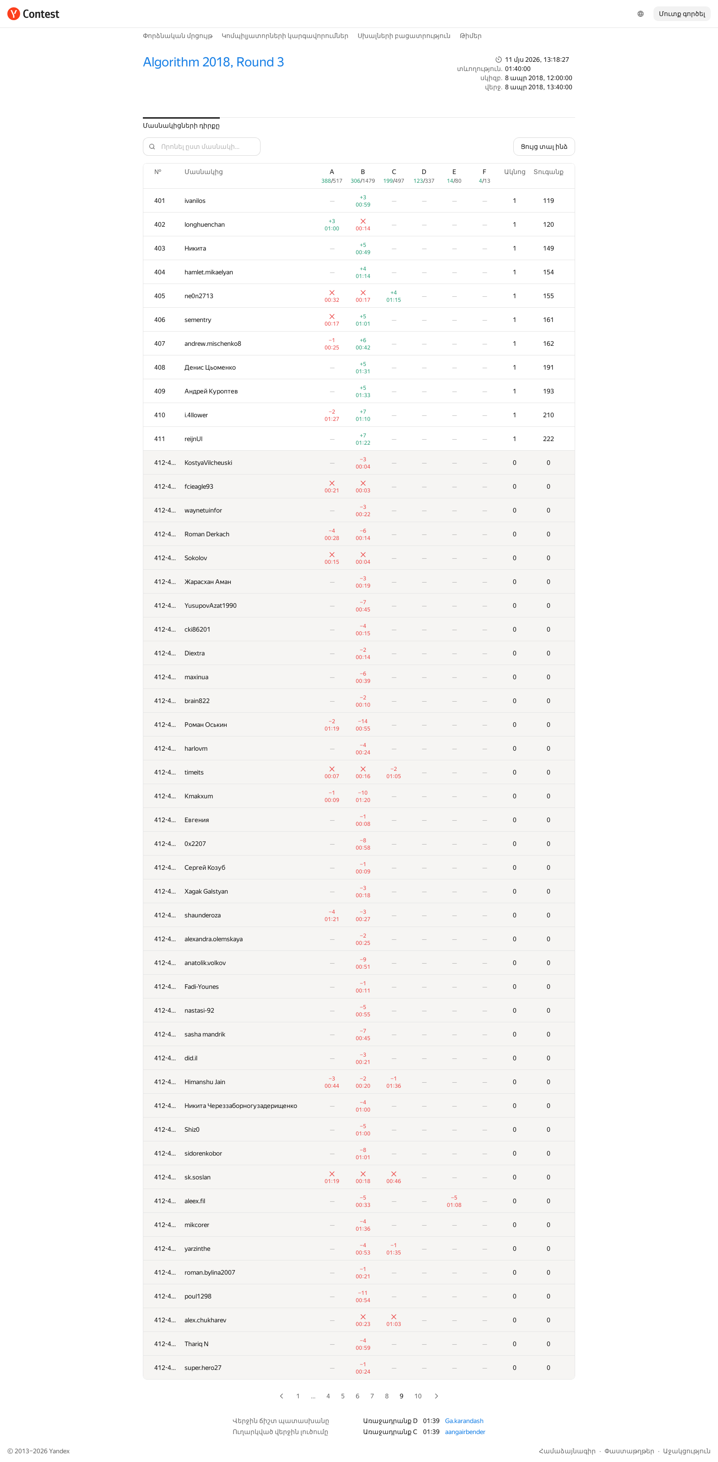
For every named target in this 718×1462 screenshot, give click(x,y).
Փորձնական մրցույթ (177, 35)
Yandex (59, 1451)
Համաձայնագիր (567, 1451)
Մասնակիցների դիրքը (181, 125)
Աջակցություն (687, 1451)
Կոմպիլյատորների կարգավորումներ (285, 35)
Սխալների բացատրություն (404, 35)
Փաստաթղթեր (629, 1451)
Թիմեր (471, 35)
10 (418, 1396)
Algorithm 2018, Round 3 (213, 62)
